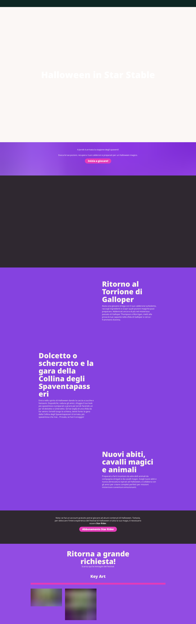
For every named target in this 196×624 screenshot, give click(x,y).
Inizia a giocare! (98, 161)
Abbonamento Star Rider (98, 529)
